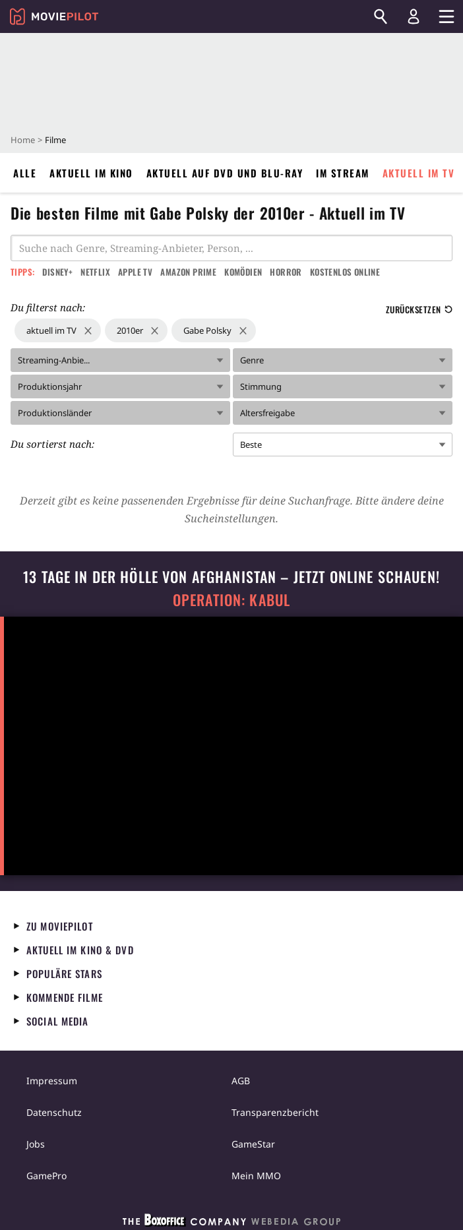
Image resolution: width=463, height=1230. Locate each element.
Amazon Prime (188, 271)
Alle (24, 173)
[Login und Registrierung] (413, 16)
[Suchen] (380, 16)
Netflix (95, 271)
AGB (241, 1080)
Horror (285, 271)
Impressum (51, 1080)
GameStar (253, 1144)
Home (23, 140)
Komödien (243, 271)
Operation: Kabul (231, 599)
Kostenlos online (345, 271)
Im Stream (342, 173)
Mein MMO (256, 1175)
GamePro (46, 1175)
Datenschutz (54, 1112)
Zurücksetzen (419, 309)
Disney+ (57, 271)
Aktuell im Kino (91, 173)
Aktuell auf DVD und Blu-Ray (224, 173)
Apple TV (135, 271)
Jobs (35, 1144)
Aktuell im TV (419, 173)
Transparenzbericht (275, 1112)
